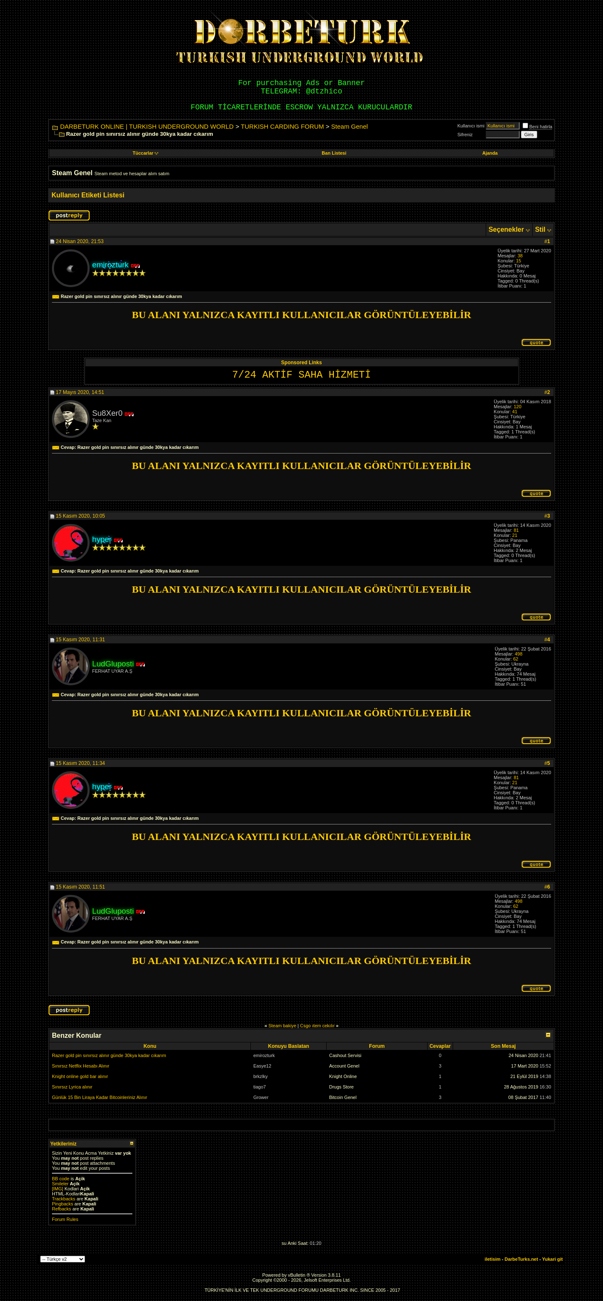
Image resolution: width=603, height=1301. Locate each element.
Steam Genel (349, 126)
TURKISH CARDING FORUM (282, 126)
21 (514, 535)
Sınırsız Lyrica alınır (72, 1086)
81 (516, 530)
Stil (540, 229)
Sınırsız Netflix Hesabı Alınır (80, 1065)
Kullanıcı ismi (470, 125)
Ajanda (490, 152)
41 (514, 411)
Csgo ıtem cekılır (317, 1025)
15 (518, 260)
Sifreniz (465, 134)
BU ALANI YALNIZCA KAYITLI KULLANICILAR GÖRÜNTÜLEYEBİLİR (301, 314)
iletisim (492, 1259)
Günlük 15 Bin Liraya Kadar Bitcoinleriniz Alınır (99, 1097)
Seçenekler (506, 229)
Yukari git (552, 1259)
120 (517, 406)
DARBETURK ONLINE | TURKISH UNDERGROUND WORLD (147, 126)
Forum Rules (65, 1219)
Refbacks (61, 1208)
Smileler (60, 1183)
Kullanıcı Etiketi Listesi (88, 195)
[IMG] (57, 1188)
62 (515, 658)
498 (518, 653)
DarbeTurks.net (521, 1259)
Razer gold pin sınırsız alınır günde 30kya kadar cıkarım (109, 1055)
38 (520, 255)
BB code (61, 1178)
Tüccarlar (146, 152)
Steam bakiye (282, 1025)
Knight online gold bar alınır (80, 1076)
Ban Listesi (334, 152)
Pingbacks (62, 1203)
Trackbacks (63, 1198)
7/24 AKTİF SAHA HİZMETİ (301, 375)
